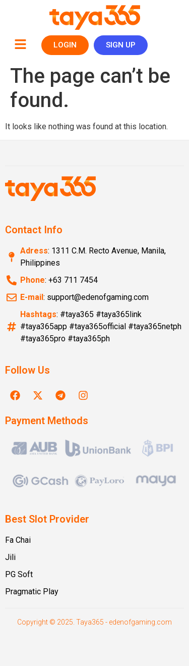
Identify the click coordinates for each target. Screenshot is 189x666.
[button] (20, 45)
